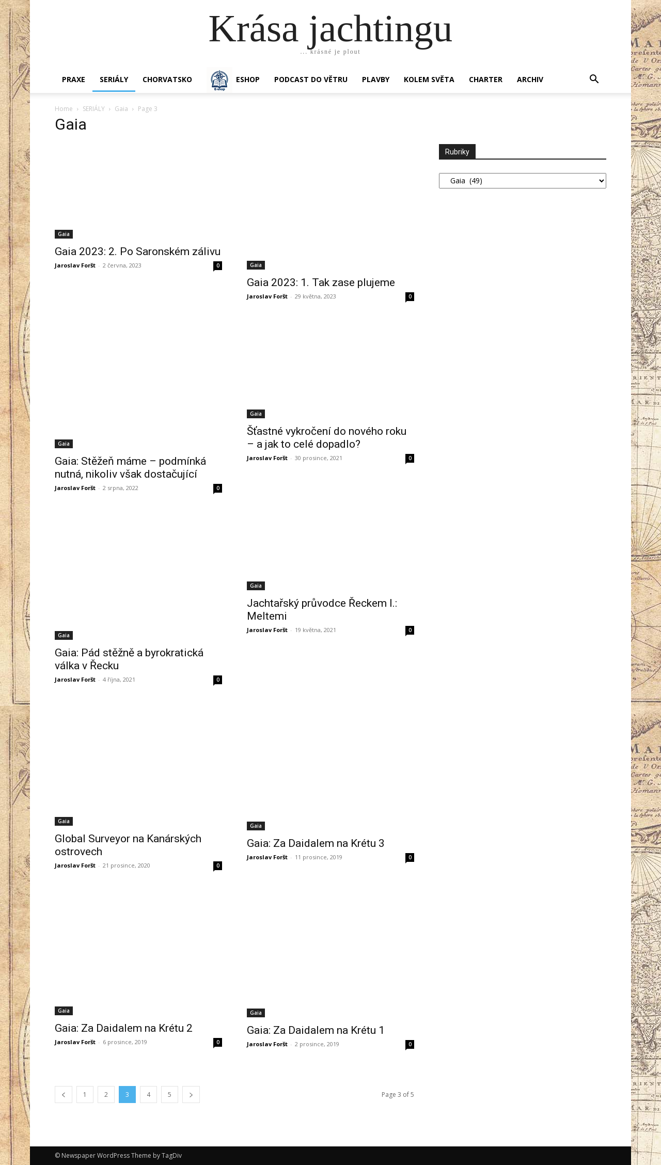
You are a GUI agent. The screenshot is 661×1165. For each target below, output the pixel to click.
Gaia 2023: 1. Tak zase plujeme (321, 282)
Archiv (530, 79)
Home (64, 108)
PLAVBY (375, 79)
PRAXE (73, 79)
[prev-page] (63, 1094)
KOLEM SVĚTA (429, 79)
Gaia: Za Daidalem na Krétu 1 (316, 1030)
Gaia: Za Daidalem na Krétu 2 (124, 1028)
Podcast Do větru (311, 79)
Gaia (121, 108)
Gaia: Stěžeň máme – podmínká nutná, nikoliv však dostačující (130, 467)
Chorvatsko (167, 79)
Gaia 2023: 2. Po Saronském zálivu (138, 251)
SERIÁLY (114, 79)
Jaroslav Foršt (75, 265)
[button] (593, 80)
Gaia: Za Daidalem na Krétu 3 (316, 843)
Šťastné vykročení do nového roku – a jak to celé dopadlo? (326, 437)
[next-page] (191, 1094)
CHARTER (485, 79)
